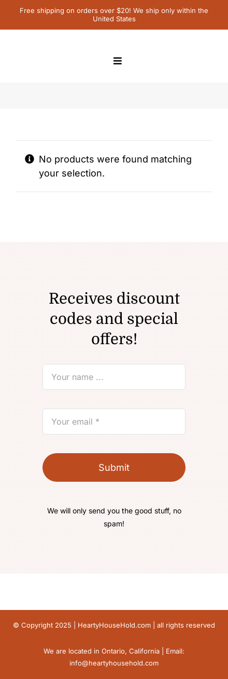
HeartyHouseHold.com (114, 625)
